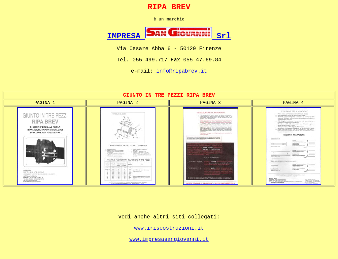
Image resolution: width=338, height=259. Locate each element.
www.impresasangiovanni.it (169, 240)
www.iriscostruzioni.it (169, 228)
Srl (221, 36)
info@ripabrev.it (181, 71)
